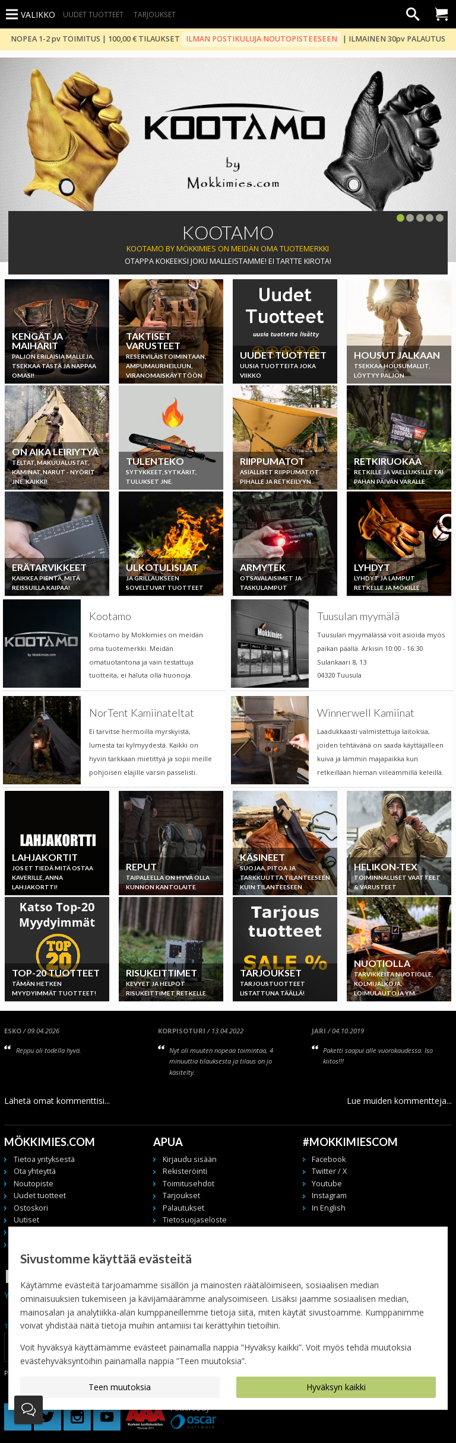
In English (329, 1208)
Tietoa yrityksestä (44, 1159)
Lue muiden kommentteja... (399, 1100)
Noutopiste (33, 1184)
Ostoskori (31, 1208)
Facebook (329, 1159)
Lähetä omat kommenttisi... (57, 1100)
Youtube (327, 1184)
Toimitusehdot (188, 1184)
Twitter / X (329, 1171)
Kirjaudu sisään (190, 1159)
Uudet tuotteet (93, 14)
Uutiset (26, 1220)
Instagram (329, 1195)
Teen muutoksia (119, 1387)
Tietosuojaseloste (195, 1220)
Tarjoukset (155, 14)
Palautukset (183, 1208)
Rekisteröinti (185, 1171)
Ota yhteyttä (35, 1171)
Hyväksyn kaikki (336, 1387)
